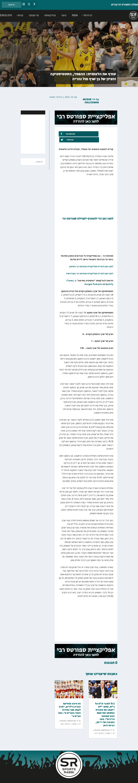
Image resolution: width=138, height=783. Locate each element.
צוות (20, 15)
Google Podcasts (93, 278)
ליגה (96, 727)
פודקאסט (50, 15)
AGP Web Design (51, 778)
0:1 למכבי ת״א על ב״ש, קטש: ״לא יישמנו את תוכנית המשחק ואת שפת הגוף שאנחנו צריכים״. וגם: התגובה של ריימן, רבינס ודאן (105, 708)
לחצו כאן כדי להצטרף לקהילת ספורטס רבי (87, 213)
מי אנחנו (34, 15)
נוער (63, 15)
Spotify (109, 278)
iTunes (69, 274)
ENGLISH (6, 15)
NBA (75, 15)
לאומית (52, 97)
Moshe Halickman (91, 101)
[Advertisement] (26, 133)
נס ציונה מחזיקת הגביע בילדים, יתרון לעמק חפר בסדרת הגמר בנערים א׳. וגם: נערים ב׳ (69, 704)
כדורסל (87, 15)
